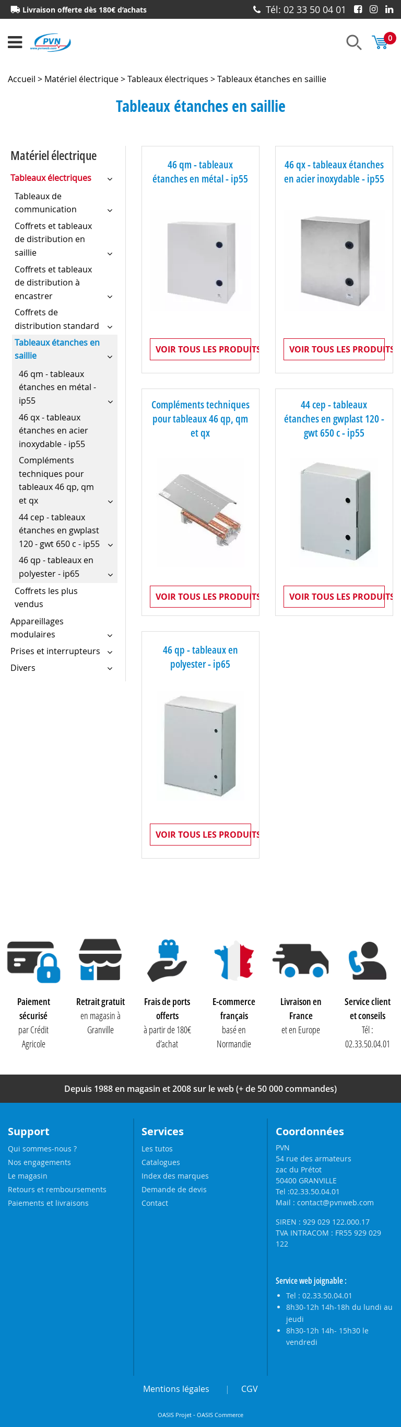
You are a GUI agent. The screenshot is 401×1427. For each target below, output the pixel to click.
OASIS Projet (175, 1415)
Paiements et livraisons (48, 1203)
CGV (249, 1389)
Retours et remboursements (57, 1189)
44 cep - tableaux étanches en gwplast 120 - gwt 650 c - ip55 (334, 419)
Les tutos (157, 1149)
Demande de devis (174, 1189)
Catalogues (160, 1162)
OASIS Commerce (220, 1415)
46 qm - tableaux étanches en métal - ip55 (200, 171)
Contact (154, 1203)
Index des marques (175, 1176)
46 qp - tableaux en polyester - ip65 (200, 658)
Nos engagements (39, 1162)
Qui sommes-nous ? (42, 1149)
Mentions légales (176, 1389)
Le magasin (28, 1176)
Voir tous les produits (203, 349)
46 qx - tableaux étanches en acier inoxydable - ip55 (334, 171)
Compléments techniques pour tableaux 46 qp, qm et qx (200, 419)
